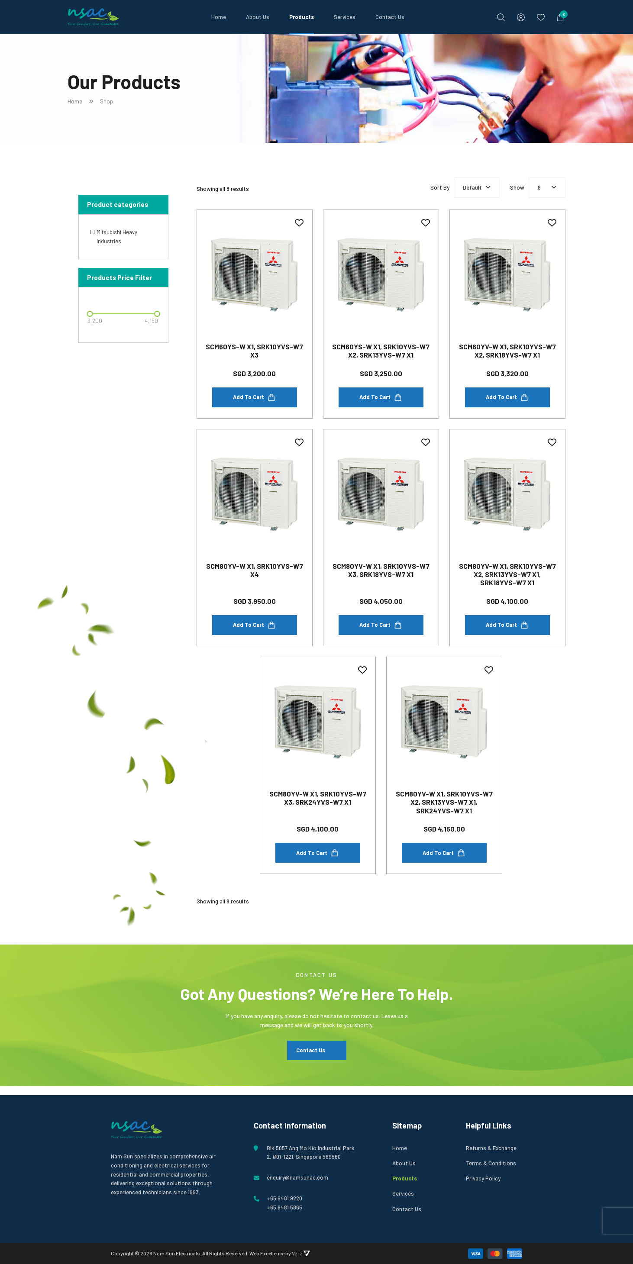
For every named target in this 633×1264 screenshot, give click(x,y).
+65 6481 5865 (284, 1207)
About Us (257, 16)
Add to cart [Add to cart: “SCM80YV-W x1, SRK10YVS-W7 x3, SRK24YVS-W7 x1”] (317, 858)
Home (218, 16)
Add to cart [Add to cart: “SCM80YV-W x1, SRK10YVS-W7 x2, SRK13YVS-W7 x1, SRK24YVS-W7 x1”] (444, 858)
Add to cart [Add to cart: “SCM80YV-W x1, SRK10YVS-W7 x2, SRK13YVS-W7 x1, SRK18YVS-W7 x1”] (507, 629)
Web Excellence (266, 1253)
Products (301, 16)
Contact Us (389, 16)
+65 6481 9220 (284, 1198)
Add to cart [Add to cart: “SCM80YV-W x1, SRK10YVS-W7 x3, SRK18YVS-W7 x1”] (381, 629)
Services (344, 16)
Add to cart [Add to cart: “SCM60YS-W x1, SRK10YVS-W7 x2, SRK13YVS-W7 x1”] (381, 399)
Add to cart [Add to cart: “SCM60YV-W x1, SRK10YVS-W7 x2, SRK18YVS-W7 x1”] (507, 399)
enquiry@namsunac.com (297, 1177)
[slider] (90, 314)
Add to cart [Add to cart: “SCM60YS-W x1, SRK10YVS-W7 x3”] (254, 399)
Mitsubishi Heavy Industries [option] (117, 237)
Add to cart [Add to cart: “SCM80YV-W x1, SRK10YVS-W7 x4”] (254, 629)
